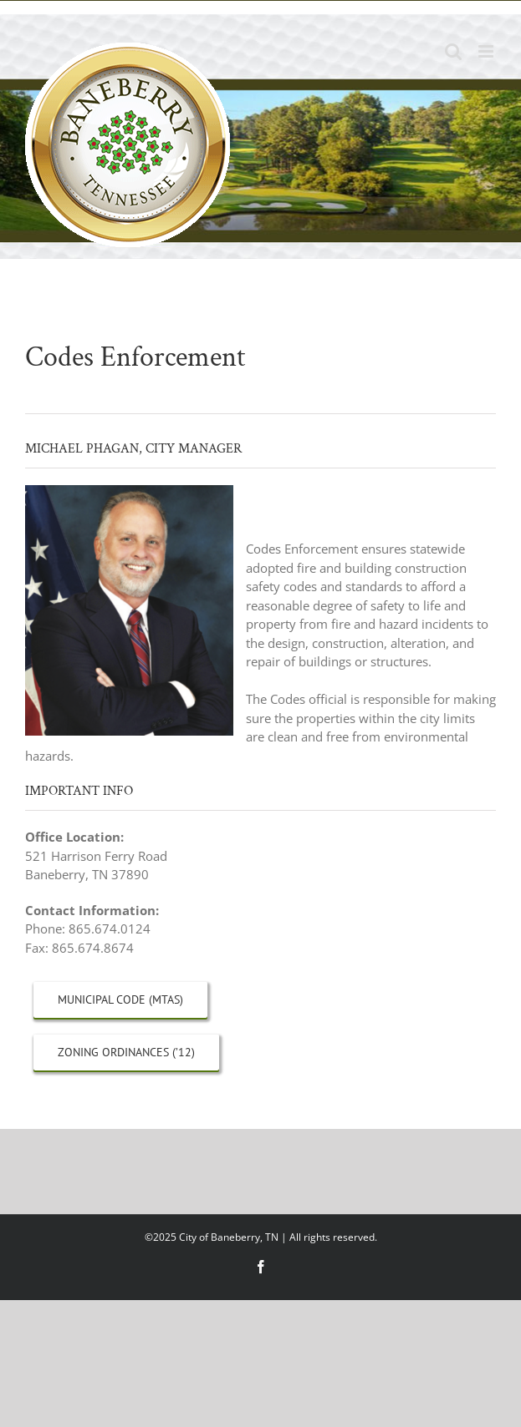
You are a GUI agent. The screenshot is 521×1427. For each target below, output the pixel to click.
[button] (260, 520)
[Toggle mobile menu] (487, 51)
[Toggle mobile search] (453, 51)
